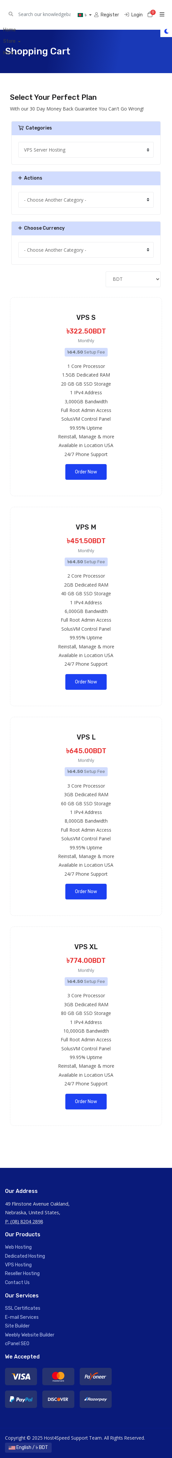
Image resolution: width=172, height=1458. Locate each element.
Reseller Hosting (22, 1273)
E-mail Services (22, 1317)
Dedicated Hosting (25, 1256)
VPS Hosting (18, 1265)
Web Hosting (18, 1247)
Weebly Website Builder (29, 1335)
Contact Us (17, 1282)
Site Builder (17, 1326)
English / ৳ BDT (28, 1447)
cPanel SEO (17, 1343)
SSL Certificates (22, 1308)
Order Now (86, 472)
